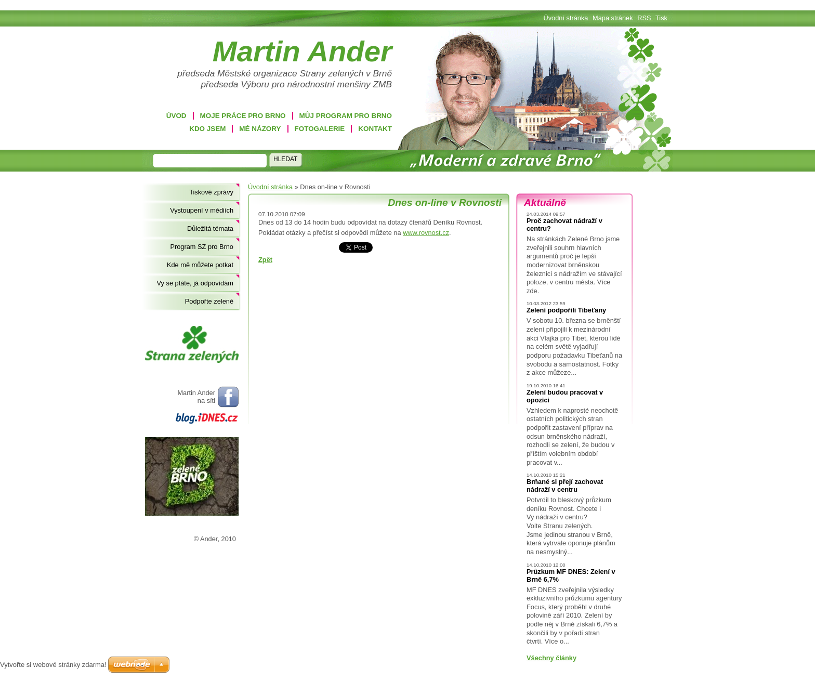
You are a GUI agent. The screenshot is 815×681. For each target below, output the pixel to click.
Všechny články (551, 658)
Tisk (661, 18)
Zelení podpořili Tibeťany (566, 310)
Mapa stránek (613, 18)
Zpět (265, 260)
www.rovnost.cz (426, 233)
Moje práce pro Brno (243, 116)
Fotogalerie (320, 129)
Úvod (176, 116)
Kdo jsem (207, 129)
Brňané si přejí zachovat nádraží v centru (565, 485)
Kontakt (375, 129)
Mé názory (260, 129)
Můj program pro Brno (345, 116)
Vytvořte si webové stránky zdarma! (53, 665)
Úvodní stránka (270, 187)
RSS (644, 18)
